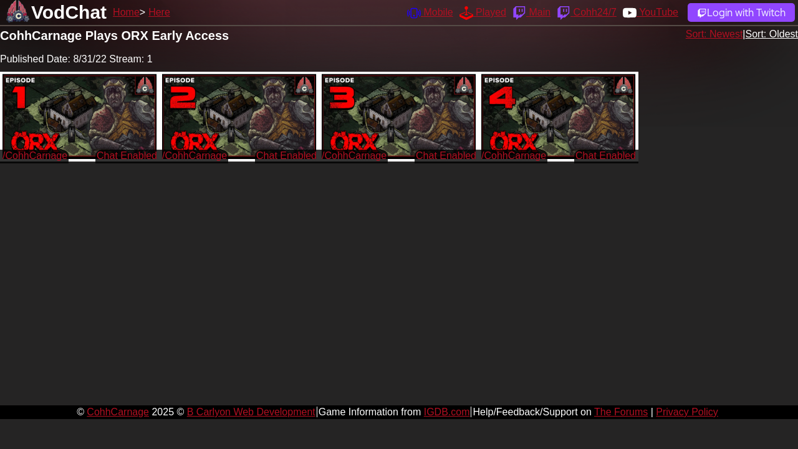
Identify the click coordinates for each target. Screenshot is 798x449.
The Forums (621, 412)
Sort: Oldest (772, 34)
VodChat (69, 12)
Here (159, 12)
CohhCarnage (118, 412)
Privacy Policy (687, 412)
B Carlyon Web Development (251, 412)
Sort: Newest (714, 34)
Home (126, 12)
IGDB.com (447, 412)
